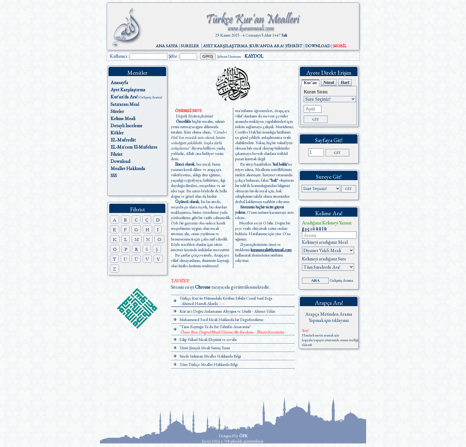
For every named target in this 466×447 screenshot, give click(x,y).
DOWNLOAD (317, 45)
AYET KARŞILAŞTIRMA (225, 45)
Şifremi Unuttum (229, 56)
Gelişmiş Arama (341, 280)
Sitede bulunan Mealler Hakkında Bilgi (210, 356)
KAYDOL (254, 56)
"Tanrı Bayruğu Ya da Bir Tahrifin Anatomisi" (215, 326)
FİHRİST (294, 45)
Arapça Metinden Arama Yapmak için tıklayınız (328, 317)
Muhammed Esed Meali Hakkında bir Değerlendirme (222, 319)
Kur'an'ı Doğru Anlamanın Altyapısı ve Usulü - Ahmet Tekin (227, 311)
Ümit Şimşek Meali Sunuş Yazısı (205, 347)
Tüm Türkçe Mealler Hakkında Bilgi (209, 364)
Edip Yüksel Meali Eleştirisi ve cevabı (208, 339)
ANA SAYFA (167, 45)
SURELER (190, 45)
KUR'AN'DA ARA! (267, 45)
